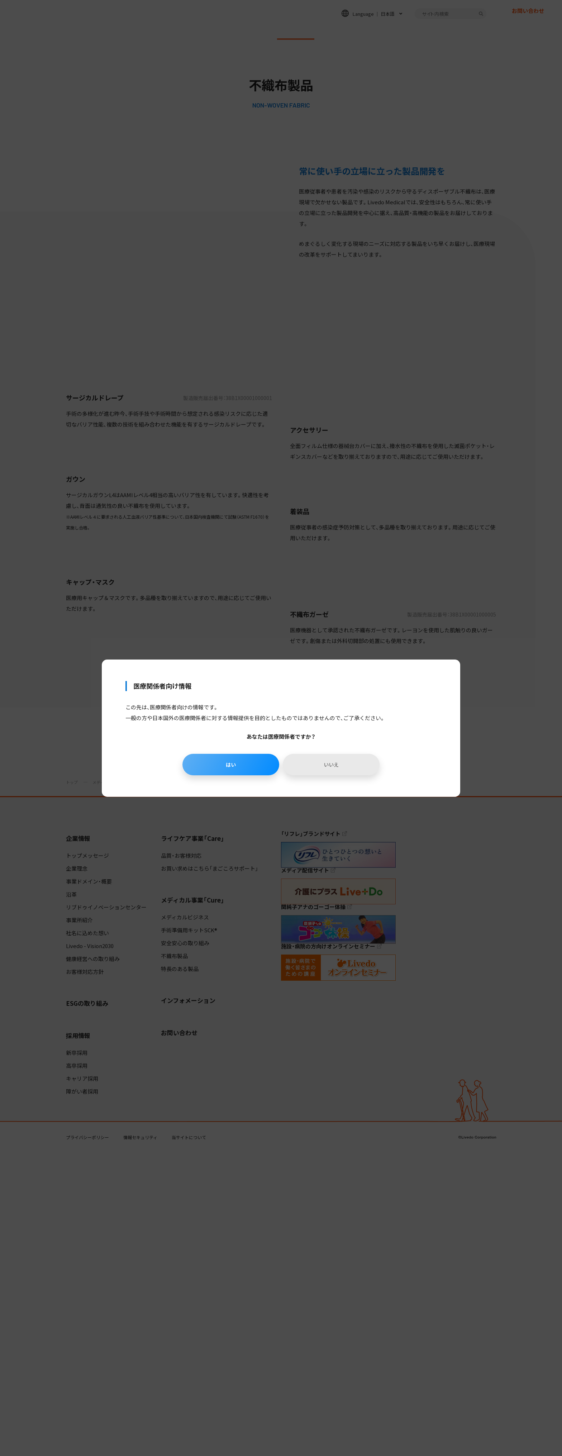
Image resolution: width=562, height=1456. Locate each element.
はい (229, 764)
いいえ (333, 764)
